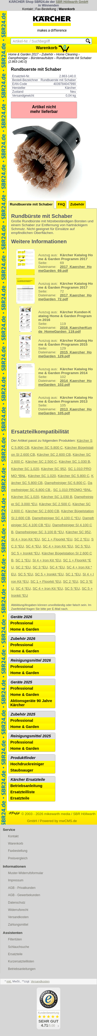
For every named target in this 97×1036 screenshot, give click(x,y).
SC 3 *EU (40, 567)
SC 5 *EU (82, 546)
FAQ (61, 204)
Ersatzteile (19, 798)
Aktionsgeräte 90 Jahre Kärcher (31, 703)
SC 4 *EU (33, 546)
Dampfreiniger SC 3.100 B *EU (40, 532)
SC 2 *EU (81, 539)
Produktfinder (23, 758)
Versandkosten (18, 917)
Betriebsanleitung (26, 786)
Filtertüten (15, 939)
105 (52, 405)
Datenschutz (16, 902)
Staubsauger (21, 770)
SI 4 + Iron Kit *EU (25, 539)
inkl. (9, 981)
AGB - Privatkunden (21, 888)
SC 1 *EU (23, 560)
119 (52, 319)
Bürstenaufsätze (42, 58)
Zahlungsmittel (18, 924)
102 (52, 376)
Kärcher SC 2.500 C (41, 461)
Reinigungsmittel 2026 (31, 660)
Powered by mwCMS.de (58, 821)
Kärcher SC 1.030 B (74, 461)
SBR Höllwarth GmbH (72, 2)
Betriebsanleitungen (21, 969)
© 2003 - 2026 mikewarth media (39, 814)
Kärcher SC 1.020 (25, 469)
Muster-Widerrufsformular (25, 873)
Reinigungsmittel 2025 (31, 736)
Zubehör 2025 (23, 714)
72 (52, 291)
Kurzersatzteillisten (21, 961)
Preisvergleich (17, 858)
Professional (21, 623)
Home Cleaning (67, 54)
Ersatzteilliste (22, 792)
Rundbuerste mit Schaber (31, 204)
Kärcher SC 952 (53, 469)
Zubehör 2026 (23, 639)
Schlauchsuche (18, 947)
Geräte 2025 (21, 682)
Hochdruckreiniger (27, 764)
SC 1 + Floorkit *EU (57, 539)
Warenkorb (67, 9)
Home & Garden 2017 (23, 54)
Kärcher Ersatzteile (28, 779)
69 (52, 262)
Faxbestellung (17, 851)
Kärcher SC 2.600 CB (54, 454)
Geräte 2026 (21, 617)
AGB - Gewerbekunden (24, 895)
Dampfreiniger (18, 58)
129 (52, 348)
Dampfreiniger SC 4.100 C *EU (56, 518)
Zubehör (47, 54)
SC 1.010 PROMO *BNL (72, 490)
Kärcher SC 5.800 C (47, 447)
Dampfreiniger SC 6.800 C (65, 483)
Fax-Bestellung (45, 9)
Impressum (15, 880)
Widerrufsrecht (18, 910)
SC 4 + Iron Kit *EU (58, 546)
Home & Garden (24, 629)
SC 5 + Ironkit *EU (25, 553)
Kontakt (27, 9)
